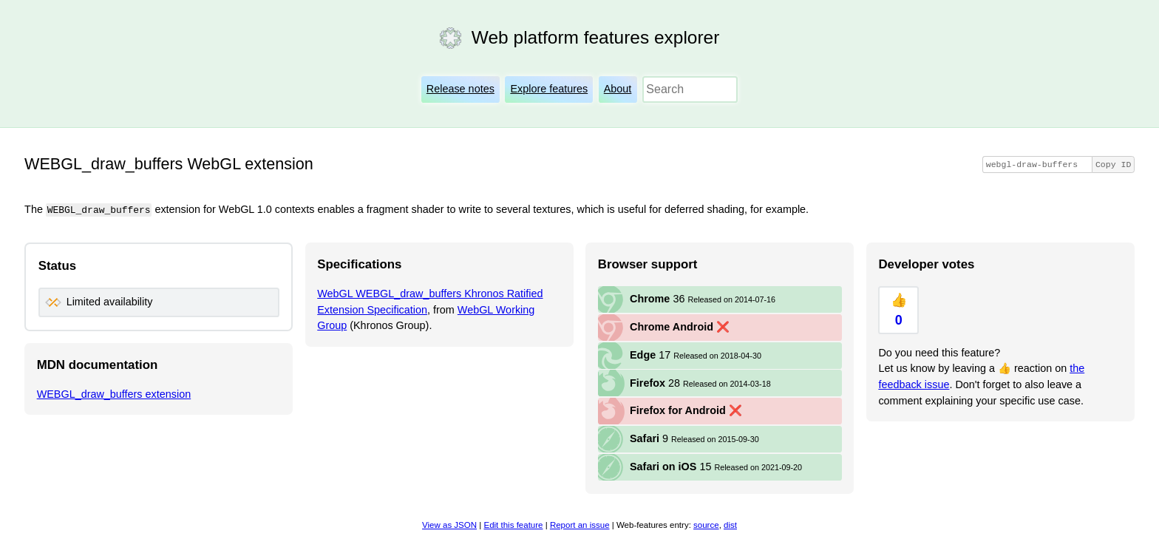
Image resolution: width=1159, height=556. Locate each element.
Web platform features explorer (595, 37)
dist (730, 525)
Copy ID (1113, 164)
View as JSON (449, 525)
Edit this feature (513, 525)
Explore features (549, 89)
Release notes (460, 89)
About (618, 89)
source (706, 525)
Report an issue (580, 525)
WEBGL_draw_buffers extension (114, 393)
